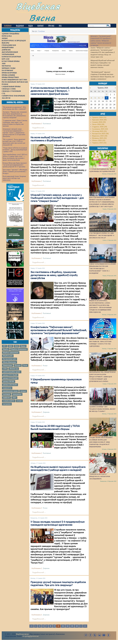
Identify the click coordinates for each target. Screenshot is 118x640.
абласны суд (13, 368)
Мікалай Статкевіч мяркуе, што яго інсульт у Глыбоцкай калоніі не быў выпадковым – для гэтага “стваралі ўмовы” (57, 198)
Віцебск (6, 349)
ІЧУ (4, 346)
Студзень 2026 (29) (99, 127)
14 (77, 626)
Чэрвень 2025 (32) (99, 143)
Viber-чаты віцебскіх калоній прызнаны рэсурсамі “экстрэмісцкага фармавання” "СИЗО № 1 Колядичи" (102, 268)
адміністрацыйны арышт (11, 372)
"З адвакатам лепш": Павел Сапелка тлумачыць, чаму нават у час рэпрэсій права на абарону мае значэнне (15, 123)
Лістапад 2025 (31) (99, 131)
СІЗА (5, 368)
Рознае (45, 365)
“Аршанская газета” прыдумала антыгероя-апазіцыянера (99, 476)
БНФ (10, 346)
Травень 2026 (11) (99, 117)
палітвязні (6, 394)
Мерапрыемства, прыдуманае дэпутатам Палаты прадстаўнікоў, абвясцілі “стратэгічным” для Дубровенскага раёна (102, 376)
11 (63, 626)
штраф (19, 401)
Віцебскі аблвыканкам (19, 349)
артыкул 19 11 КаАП (10, 375)
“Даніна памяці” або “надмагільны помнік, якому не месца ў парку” (102, 409)
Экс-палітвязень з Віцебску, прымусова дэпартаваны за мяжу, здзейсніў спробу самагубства (54, 275)
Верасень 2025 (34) (99, 136)
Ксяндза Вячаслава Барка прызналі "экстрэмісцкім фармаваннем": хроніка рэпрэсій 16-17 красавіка (15, 165)
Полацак (18, 365)
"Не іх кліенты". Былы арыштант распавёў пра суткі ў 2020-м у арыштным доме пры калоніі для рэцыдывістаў (14, 142)
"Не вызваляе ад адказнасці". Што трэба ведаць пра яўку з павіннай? (14, 108)
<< (31, 626)
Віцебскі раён (7, 356)
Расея (25, 365)
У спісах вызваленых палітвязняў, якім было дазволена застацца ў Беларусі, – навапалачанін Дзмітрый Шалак (56, 91)
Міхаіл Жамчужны (9, 362)
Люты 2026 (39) (98, 124)
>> (85, 626)
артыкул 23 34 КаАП (10, 378)
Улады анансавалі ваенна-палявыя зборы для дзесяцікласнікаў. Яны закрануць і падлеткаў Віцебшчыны (101, 442)
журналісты (7, 388)
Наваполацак (7, 365)
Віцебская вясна (22, 634)
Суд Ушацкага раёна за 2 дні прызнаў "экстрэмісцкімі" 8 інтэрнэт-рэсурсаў (101, 235)
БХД (16, 346)
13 (72, 626)
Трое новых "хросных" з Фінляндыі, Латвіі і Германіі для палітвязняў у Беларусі (15, 171)
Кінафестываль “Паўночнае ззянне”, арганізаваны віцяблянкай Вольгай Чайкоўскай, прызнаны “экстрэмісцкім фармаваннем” (59, 330)
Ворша (23, 346)
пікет (14, 397)
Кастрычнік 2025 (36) (100, 134)
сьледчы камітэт (8, 401)
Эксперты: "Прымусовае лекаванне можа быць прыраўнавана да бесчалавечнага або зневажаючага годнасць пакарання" (15, 114)
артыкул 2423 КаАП (10, 385)
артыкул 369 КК (8, 381)
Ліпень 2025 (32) (98, 140)
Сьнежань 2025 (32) (100, 129)
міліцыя (23, 391)
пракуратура (17, 394)
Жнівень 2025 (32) (99, 138)
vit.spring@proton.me (30, 636)
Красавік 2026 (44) (99, 120)
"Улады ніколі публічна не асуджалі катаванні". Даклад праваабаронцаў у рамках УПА (15, 149)
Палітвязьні (47, 123)
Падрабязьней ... (39, 128)
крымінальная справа (10, 391)
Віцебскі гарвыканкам (10, 352)
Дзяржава (46, 412)
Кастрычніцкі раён (9, 359)
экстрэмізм (7, 404)
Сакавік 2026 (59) (99, 122)
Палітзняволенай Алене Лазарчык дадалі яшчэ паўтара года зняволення (14, 178)
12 (67, 626)
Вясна (42, 18)
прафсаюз (6, 397)
